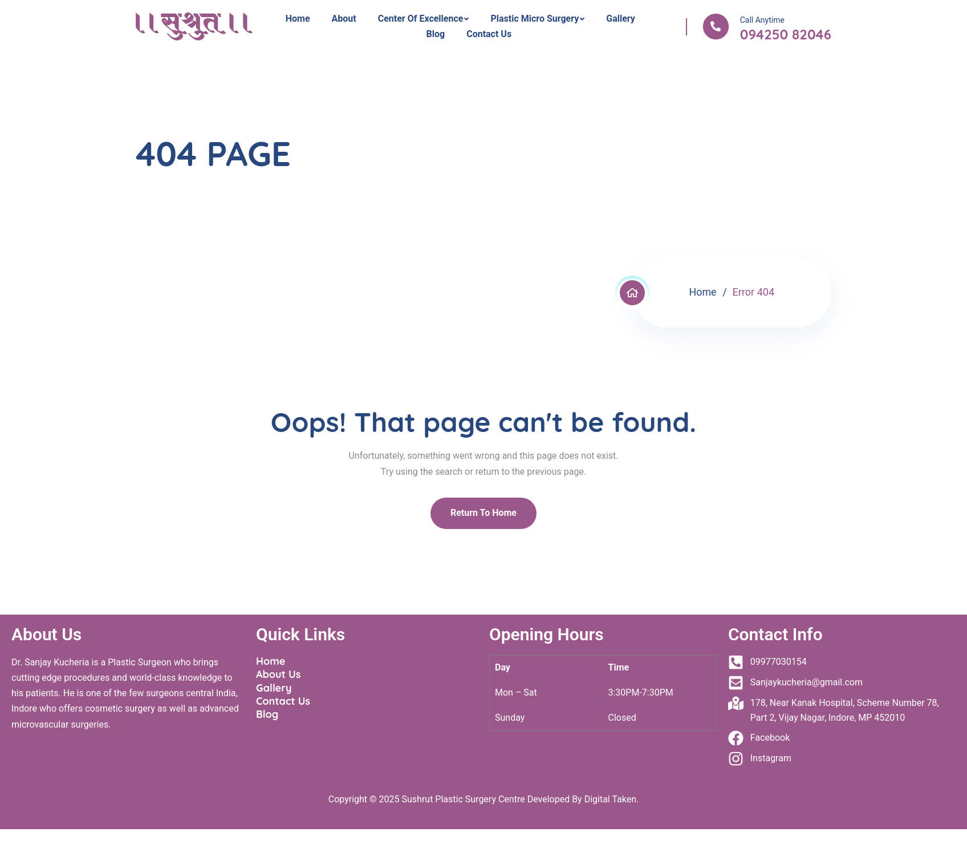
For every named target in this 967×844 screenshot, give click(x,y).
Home (298, 18)
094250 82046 (785, 34)
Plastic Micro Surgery (534, 18)
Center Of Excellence (421, 18)
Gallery (620, 18)
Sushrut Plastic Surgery (449, 799)
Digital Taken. (610, 799)
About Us (278, 674)
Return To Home (483, 512)
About (344, 18)
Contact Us (488, 34)
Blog (435, 34)
